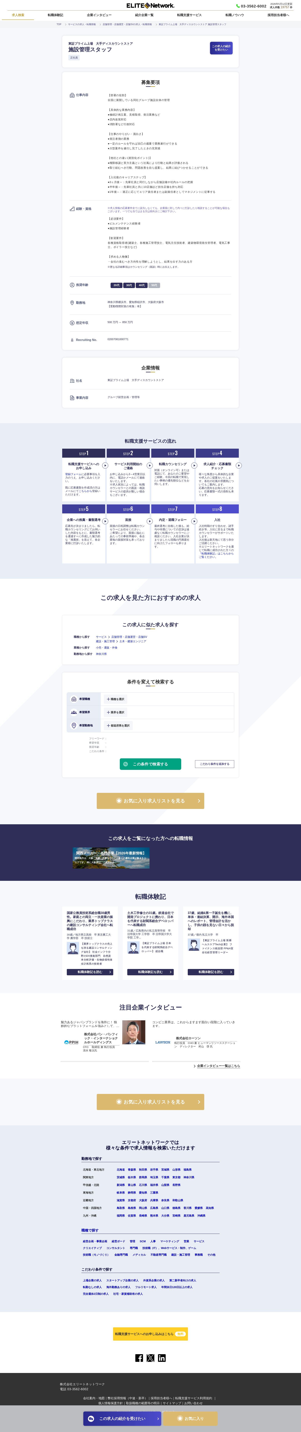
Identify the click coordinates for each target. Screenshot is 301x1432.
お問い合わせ (193, 1403)
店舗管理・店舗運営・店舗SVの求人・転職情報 (127, 24)
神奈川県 (101, 653)
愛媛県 (199, 1207)
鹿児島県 (189, 1215)
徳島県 (176, 1207)
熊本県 (154, 1215)
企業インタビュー (99, 15)
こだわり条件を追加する (214, 763)
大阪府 (143, 1200)
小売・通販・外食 (106, 647)
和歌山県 (177, 1200)
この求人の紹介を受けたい (221, 48)
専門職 (134, 1248)
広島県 (154, 1207)
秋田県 (143, 1169)
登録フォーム (73, 474)
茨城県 (121, 1177)
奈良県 (165, 1200)
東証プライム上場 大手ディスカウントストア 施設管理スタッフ (192, 24)
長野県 (176, 1184)
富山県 (132, 1184)
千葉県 (165, 1177)
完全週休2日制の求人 (96, 1293)
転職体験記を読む (90, 972)
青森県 (132, 1169)
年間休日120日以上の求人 (177, 1287)
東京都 (176, 1177)
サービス (101, 636)
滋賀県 (121, 1200)
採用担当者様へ (278, 15)
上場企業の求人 (92, 1280)
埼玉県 (154, 1177)
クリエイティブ (92, 1248)
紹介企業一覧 (144, 15)
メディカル (139, 1254)
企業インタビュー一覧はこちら (218, 1065)
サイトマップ (172, 1403)
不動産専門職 (158, 1254)
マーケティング (169, 1241)
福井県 (154, 1184)
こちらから (85, 491)
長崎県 (143, 1215)
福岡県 (121, 1215)
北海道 (121, 1169)
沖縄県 (201, 1215)
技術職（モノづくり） (96, 1254)
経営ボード (118, 1241)
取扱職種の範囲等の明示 (143, 1403)
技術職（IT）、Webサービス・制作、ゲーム (169, 1248)
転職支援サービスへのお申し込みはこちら (150, 1334)
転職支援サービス (189, 15)
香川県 (188, 1207)
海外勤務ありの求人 (118, 1287)
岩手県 (154, 1169)
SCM (143, 1241)
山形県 (176, 1169)
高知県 (210, 1207)
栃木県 (132, 1177)
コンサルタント (115, 1248)
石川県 (143, 1184)
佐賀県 (132, 1215)
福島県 (188, 1169)
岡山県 (143, 1207)
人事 (153, 1241)
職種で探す (90, 1230)
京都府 (132, 1200)
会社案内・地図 (94, 1398)
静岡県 (132, 1192)
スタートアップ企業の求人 (122, 1280)
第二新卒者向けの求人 (182, 1280)
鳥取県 (121, 1207)
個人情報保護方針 (110, 1403)
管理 (132, 1241)
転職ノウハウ (235, 15)
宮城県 (165, 1169)
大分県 (165, 1215)
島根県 (132, 1207)
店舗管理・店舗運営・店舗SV (129, 636)
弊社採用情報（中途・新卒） (128, 1398)
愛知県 (143, 1192)
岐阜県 (121, 1192)
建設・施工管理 (105, 641)
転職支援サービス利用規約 (193, 1398)
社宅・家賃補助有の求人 (128, 1293)
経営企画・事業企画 (95, 1241)
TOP (59, 24)
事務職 (199, 1254)
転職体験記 (55, 15)
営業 (186, 1241)
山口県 (165, 1207)
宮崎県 (176, 1215)
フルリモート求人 (146, 1287)
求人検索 (18, 15)
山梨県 (165, 1184)
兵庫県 (154, 1200)
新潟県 (121, 1184)
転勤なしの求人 (92, 1287)
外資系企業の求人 (154, 1280)
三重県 (154, 1192)
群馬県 (143, 1177)
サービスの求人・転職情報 (82, 24)
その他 (211, 1254)
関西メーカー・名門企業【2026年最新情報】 (111, 858)
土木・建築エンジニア (132, 641)
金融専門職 (121, 1254)
